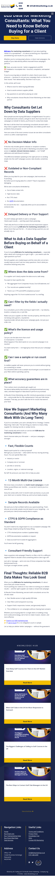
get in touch (12, 623)
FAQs (30, 838)
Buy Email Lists (9, 834)
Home (6, 832)
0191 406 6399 (21, 6)
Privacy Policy (33, 834)
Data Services (40, 38)
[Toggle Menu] (52, 13)
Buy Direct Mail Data (11, 838)
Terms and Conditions (36, 832)
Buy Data (15, 38)
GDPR (11, 201)
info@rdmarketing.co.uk (41, 6)
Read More (27, 683)
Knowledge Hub (34, 836)
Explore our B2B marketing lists (17, 621)
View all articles (27, 811)
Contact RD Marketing (36, 840)
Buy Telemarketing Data (12, 836)
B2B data (7, 51)
